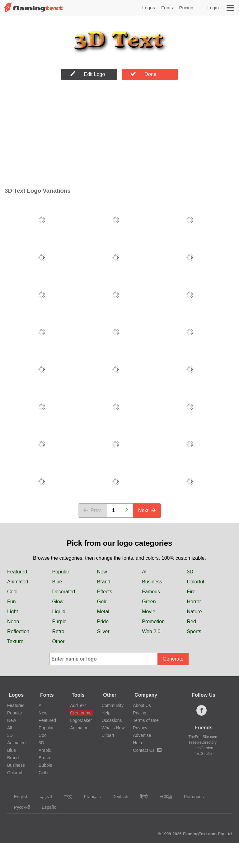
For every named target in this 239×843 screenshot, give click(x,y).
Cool (12, 591)
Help (105, 712)
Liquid (58, 611)
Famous (151, 591)
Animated (17, 581)
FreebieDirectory (203, 742)
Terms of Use (145, 720)
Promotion (153, 621)
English (18, 796)
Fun (11, 601)
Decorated (63, 591)
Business (152, 581)
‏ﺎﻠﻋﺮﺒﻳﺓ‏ (43, 796)
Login (213, 7)
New (102, 571)
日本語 (162, 796)
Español (47, 807)
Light (12, 611)
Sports (194, 631)
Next (147, 510)
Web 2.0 (151, 631)
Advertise (142, 735)
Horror (194, 601)
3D (190, 571)
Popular (60, 571)
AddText (78, 705)
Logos (148, 7)
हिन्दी (141, 796)
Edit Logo (87, 74)
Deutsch (117, 796)
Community (112, 705)
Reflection (18, 631)
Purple (59, 621)
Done (143, 74)
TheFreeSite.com (203, 737)
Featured (17, 571)
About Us (142, 705)
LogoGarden (202, 748)
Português (191, 796)
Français (89, 796)
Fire (191, 591)
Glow (57, 601)
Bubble (45, 765)
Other (58, 641)
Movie (148, 611)
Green (149, 601)
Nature (194, 611)
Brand (103, 581)
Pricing (186, 7)
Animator (78, 727)
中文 (65, 796)
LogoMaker (81, 720)
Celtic (44, 772)
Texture (15, 641)
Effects (104, 591)
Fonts (167, 7)
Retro (58, 631)
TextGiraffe (203, 753)
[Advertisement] (119, 135)
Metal (103, 611)
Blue (57, 581)
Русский (19, 807)
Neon (13, 621)
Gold (102, 601)
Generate (173, 659)
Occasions (111, 720)
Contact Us (147, 750)
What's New (112, 727)
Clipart (107, 735)
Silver (103, 631)
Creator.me (80, 712)
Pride (103, 621)
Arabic (45, 750)
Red (191, 621)
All (145, 571)
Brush (44, 757)
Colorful (195, 581)
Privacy (140, 727)
